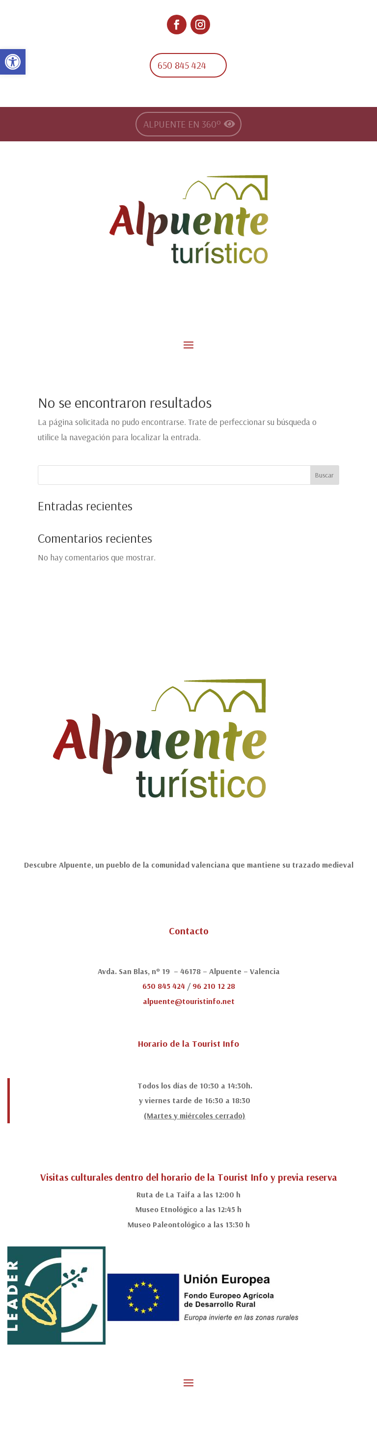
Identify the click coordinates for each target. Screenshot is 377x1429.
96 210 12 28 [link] (213, 986)
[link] (13, 62)
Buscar (324, 475)
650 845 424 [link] (182, 65)
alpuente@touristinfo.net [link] (189, 1001)
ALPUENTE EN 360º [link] (182, 124)
